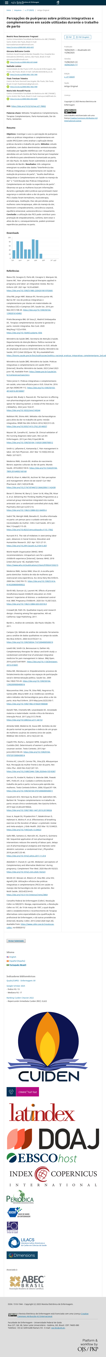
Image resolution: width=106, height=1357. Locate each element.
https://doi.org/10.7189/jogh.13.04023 (24, 829)
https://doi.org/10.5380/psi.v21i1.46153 (24, 720)
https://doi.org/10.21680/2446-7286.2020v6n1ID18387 (31, 771)
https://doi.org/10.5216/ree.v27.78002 (28, 106)
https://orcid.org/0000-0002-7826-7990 (23, 87)
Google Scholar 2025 (16, 986)
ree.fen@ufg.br (58, 1328)
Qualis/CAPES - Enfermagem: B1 (21, 980)
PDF (70, 37)
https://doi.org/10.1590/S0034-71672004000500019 (30, 642)
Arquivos (17, 10)
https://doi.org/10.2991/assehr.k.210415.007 (27, 545)
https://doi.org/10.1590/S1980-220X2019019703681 (30, 290)
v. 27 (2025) (29, 10)
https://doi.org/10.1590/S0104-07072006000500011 (30, 791)
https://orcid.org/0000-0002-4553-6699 (23, 99)
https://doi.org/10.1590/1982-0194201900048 (27, 704)
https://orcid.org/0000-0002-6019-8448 (23, 62)
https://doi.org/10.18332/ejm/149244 (23, 410)
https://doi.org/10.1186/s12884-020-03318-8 (27, 604)
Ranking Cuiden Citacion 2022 (20, 997)
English (12, 957)
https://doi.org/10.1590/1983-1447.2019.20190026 (29, 810)
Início (9, 10)
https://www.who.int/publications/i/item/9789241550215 (32, 565)
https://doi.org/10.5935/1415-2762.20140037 (27, 426)
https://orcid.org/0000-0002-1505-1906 (23, 74)
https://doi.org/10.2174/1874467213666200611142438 (31, 487)
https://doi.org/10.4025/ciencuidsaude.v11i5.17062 (30, 529)
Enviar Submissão (16, 941)
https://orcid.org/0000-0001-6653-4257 (20, 47)
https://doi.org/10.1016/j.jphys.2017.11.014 (26, 856)
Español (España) (17, 961)
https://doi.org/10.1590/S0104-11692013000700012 (30, 442)
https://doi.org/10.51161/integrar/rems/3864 (27, 894)
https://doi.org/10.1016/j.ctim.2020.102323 (26, 872)
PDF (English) (83, 37)
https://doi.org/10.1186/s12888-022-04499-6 (27, 510)
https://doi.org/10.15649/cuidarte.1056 (24, 332)
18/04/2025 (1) (71, 64)
